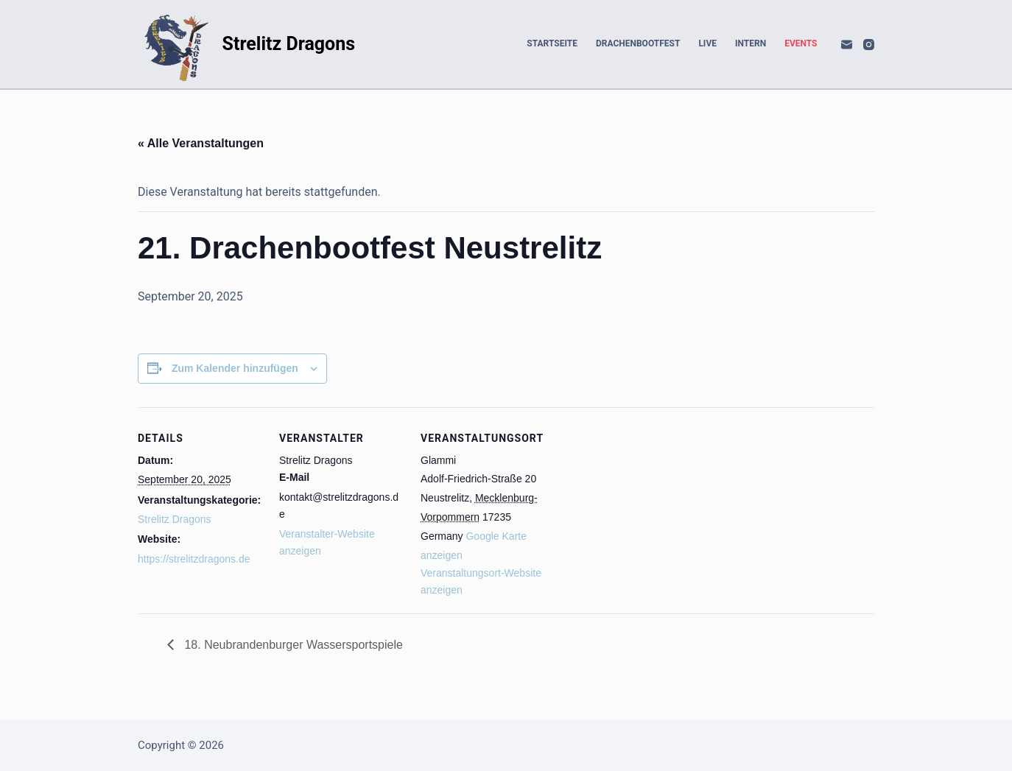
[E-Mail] (846, 44)
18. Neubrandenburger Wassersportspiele (292, 644)
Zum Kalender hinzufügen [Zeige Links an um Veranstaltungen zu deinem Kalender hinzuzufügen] (235, 368)
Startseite (552, 43)
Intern (750, 43)
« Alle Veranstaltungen (201, 143)
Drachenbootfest (638, 43)
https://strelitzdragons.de (194, 559)
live (707, 43)
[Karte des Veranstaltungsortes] (639, 508)
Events (800, 43)
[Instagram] (868, 44)
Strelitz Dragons (289, 43)
